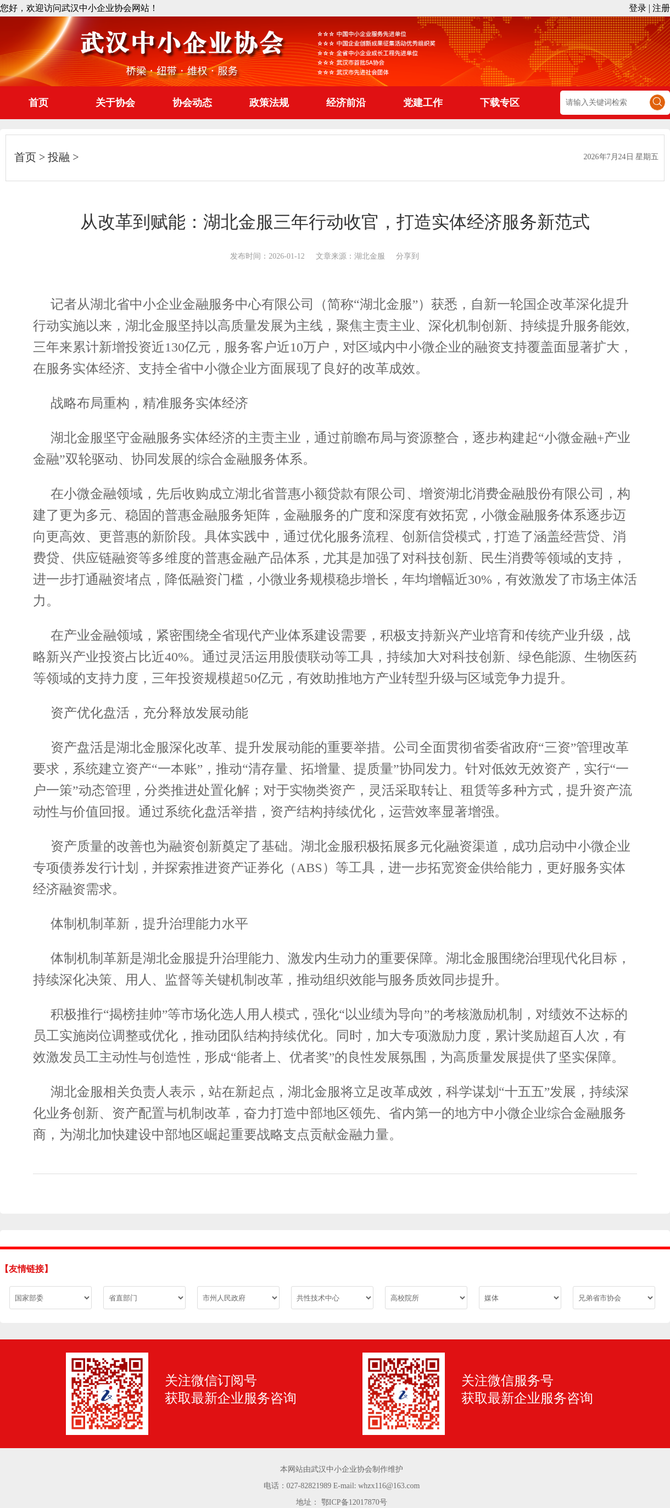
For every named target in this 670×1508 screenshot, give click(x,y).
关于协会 (115, 102)
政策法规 (269, 102)
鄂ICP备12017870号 (354, 1502)
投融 (59, 157)
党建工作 (423, 102)
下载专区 (500, 102)
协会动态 (192, 102)
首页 (38, 102)
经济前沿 (346, 102)
